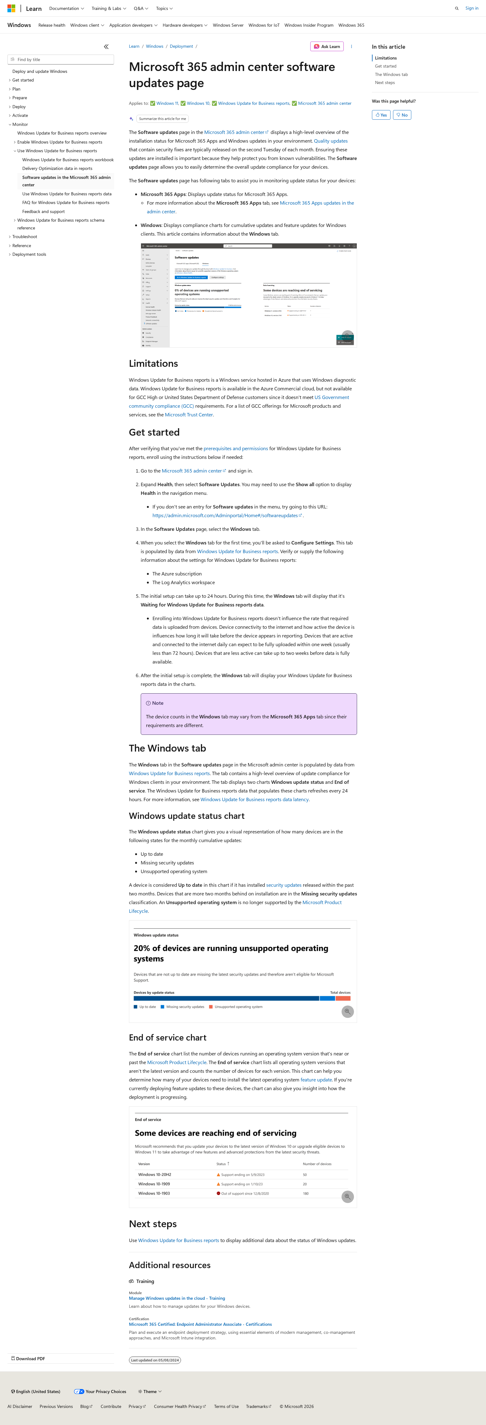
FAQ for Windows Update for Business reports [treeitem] (65, 202)
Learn (134, 46)
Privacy (135, 1406)
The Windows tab (391, 74)
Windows (154, 46)
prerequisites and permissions (236, 448)
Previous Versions (56, 1406)
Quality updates (331, 140)
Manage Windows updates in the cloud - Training (177, 1298)
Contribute (111, 1406)
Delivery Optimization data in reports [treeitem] (57, 168)
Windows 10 (198, 103)
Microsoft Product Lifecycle (176, 1062)
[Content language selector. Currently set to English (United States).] (35, 1391)
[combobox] (60, 59)
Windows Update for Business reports (253, 103)
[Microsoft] (11, 8)
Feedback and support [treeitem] (43, 211)
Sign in (472, 8)
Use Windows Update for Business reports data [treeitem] (67, 194)
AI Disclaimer (19, 1406)
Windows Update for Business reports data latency (255, 799)
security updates (284, 884)
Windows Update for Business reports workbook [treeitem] (68, 159)
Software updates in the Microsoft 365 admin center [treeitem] (66, 181)
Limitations (386, 58)
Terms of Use (226, 1406)
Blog (84, 1406)
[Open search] (457, 8)
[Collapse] (106, 46)
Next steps (385, 82)
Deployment (181, 46)
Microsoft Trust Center (189, 414)
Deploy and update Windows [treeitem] (39, 71)
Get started (385, 66)
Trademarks (257, 1406)
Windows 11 (167, 103)
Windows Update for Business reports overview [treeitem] (62, 133)
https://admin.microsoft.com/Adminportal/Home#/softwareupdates (225, 515)
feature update (316, 1079)
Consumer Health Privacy (178, 1406)
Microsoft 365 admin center (324, 103)
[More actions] (351, 46)
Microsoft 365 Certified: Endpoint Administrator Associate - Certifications (200, 1324)
